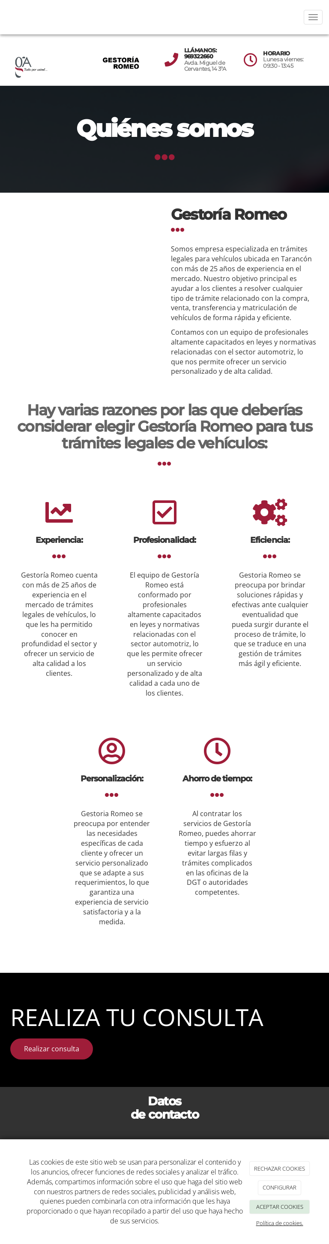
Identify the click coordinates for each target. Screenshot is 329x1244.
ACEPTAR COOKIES (279, 1207)
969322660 (198, 56)
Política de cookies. (279, 1223)
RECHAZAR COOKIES (279, 1168)
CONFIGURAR (279, 1187)
